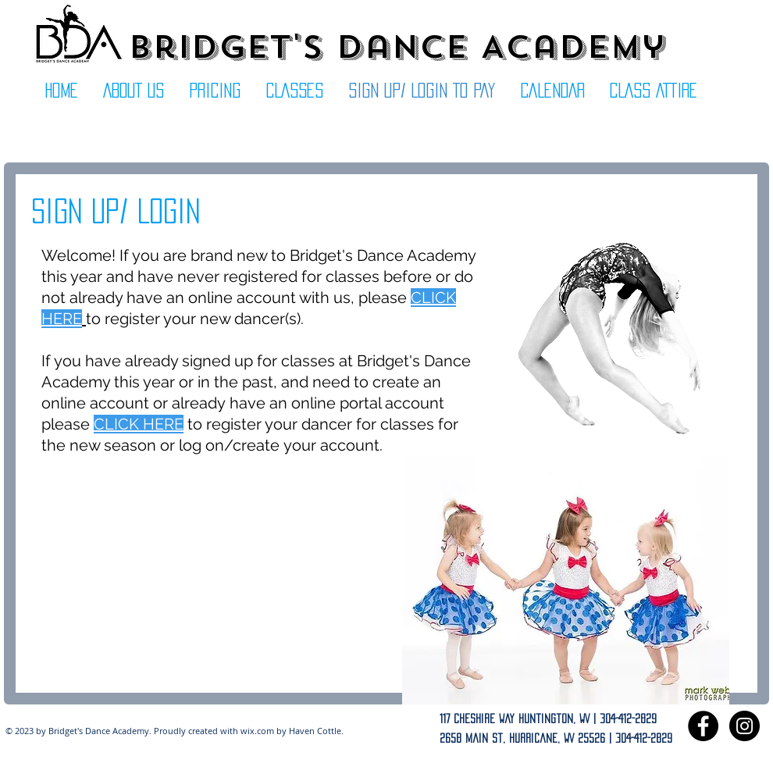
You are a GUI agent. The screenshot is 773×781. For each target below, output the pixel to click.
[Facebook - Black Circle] (703, 726)
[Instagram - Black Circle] (744, 726)
